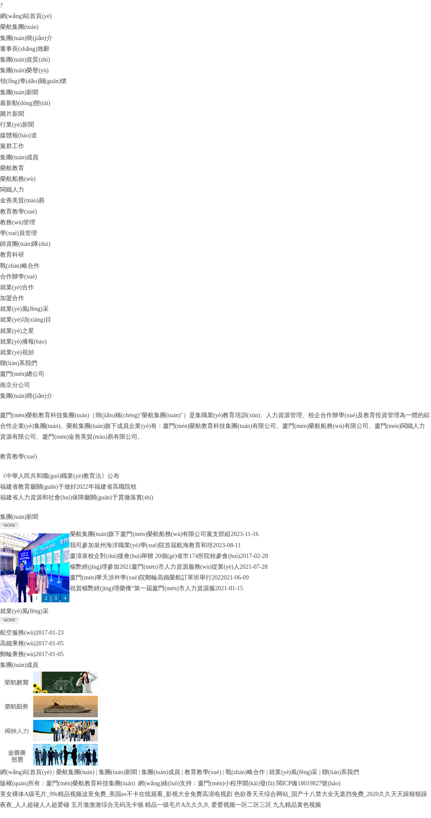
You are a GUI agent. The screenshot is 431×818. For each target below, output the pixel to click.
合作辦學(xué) (18, 276)
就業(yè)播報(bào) (23, 341)
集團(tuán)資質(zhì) (25, 59)
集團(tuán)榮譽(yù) (24, 70)
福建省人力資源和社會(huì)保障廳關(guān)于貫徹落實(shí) (76, 497)
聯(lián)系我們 (18, 363)
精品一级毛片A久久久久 (177, 805)
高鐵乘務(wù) (17, 643)
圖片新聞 (12, 114)
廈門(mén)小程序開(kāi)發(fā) (236, 783)
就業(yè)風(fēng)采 (24, 309)
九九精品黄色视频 (297, 805)
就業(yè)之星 (17, 331)
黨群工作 (12, 146)
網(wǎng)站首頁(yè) (26, 16)
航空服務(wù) (17, 632)
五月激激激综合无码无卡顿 (107, 805)
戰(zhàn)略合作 (20, 266)
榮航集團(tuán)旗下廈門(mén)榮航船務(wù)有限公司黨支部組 (150, 534)
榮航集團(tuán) (19, 27)
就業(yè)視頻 (17, 352)
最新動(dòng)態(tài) (25, 103)
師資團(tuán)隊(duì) (25, 244)
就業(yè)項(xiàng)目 (25, 319)
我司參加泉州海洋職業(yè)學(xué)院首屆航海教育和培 (141, 545)
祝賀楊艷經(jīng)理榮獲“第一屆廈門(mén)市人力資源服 (142, 588)
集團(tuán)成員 (19, 157)
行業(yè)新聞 (17, 124)
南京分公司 (15, 385)
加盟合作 (12, 298)
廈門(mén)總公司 (22, 374)
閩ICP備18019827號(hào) (308, 783)
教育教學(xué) (18, 211)
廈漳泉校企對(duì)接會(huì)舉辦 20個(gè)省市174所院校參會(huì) (155, 556)
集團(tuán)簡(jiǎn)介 (26, 38)
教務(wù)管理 (17, 222)
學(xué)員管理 (18, 233)
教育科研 (12, 254)
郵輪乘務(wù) (17, 654)
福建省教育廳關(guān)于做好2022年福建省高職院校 (68, 486)
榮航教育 (12, 168)
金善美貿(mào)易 (22, 200)
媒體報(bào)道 (18, 135)
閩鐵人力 (12, 189)
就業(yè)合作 (17, 287)
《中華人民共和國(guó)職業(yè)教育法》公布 (59, 476)
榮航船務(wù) (17, 179)
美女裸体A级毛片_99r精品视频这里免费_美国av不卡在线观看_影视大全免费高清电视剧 (116, 794)
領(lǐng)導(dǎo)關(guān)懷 (33, 81)
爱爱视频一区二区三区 (241, 805)
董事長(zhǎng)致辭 (25, 49)
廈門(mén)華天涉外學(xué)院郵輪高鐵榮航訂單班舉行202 (145, 577)
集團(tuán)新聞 (19, 92)
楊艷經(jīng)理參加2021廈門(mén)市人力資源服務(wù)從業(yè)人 (155, 567)
